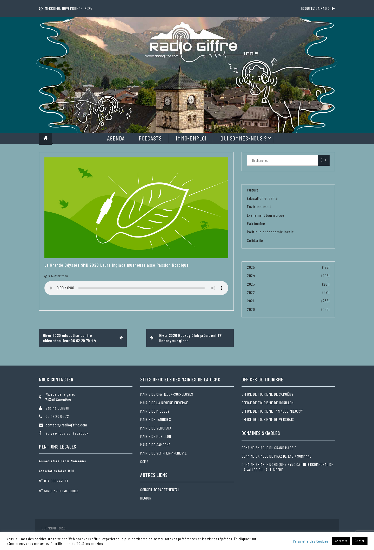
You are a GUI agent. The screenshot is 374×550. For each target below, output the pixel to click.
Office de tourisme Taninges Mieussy (272, 410)
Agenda (115, 138)
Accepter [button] (341, 541)
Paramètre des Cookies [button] (311, 541)
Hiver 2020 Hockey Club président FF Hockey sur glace (190, 338)
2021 (250, 300)
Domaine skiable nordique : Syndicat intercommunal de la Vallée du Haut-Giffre (287, 467)
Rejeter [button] (359, 541)
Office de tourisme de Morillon (268, 402)
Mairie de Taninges (155, 419)
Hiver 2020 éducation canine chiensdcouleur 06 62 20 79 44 (69, 338)
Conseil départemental (160, 489)
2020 (251, 309)
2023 (251, 284)
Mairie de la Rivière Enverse (164, 402)
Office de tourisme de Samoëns (267, 394)
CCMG (144, 461)
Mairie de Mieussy (155, 410)
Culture (253, 189)
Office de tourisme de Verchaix (268, 419)
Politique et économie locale (270, 231)
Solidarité (255, 240)
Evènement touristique (265, 215)
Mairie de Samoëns (155, 444)
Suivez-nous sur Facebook (67, 433)
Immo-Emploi (191, 138)
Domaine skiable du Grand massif (269, 447)
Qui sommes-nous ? (244, 138)
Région (145, 497)
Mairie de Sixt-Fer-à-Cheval (163, 452)
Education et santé (262, 198)
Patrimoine (256, 223)
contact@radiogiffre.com (66, 424)
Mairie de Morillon (155, 436)
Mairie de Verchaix (155, 427)
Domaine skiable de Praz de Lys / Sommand (277, 455)
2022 (251, 292)
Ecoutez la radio (318, 8)
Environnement (259, 206)
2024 (251, 275)
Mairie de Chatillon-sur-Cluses (166, 394)
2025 (251, 267)
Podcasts (150, 138)
